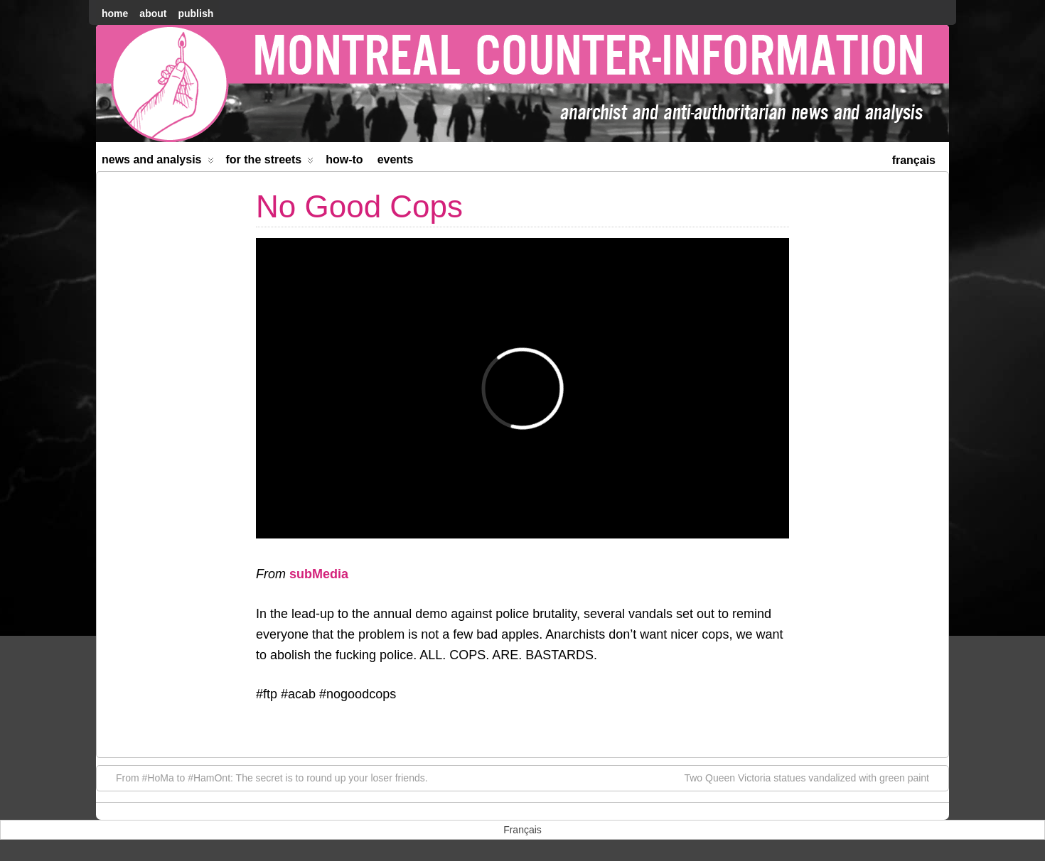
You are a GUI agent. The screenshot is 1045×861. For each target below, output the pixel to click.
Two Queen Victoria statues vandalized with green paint (813, 777)
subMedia (318, 574)
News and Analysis (158, 162)
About (152, 13)
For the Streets (270, 162)
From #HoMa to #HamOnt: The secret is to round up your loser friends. (265, 777)
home (115, 13)
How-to (344, 159)
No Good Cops (359, 206)
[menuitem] (913, 158)
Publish (195, 13)
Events (395, 159)
